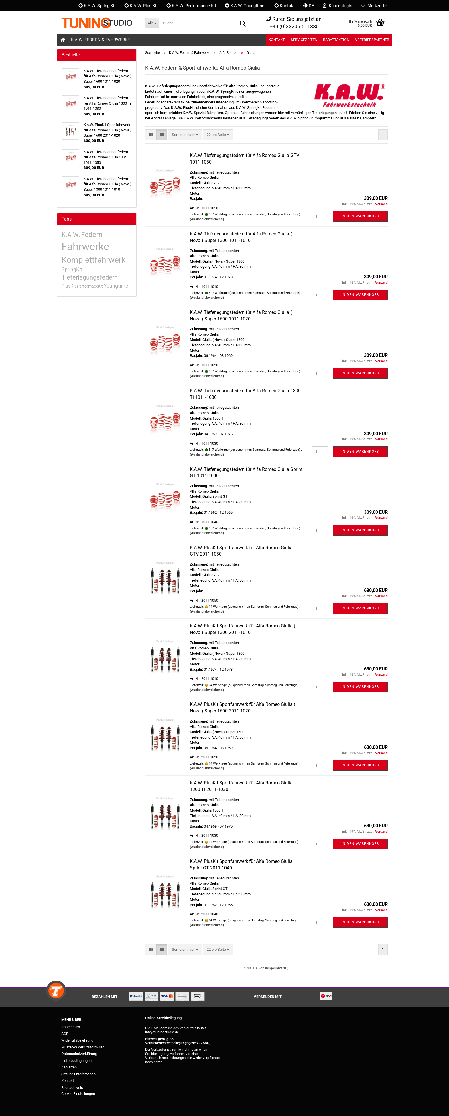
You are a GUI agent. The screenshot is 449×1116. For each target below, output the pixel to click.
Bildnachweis (72, 1087)
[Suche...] (152, 23)
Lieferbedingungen (76, 1060)
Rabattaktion (336, 40)
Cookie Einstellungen (78, 1093)
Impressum (70, 1027)
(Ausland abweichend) (207, 219)
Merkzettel (374, 5)
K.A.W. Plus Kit (141, 5)
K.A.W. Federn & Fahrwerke (100, 39)
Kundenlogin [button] (337, 5)
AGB (64, 1034)
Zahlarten (69, 1067)
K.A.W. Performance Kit (191, 5)
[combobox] (185, 135)
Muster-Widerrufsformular (82, 1047)
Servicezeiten (304, 40)
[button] (308, 5)
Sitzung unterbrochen (78, 1074)
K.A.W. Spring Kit (97, 5)
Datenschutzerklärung (79, 1054)
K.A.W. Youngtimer (245, 5)
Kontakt (284, 5)
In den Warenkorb (360, 216)
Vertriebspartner (372, 40)
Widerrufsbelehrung (77, 1040)
